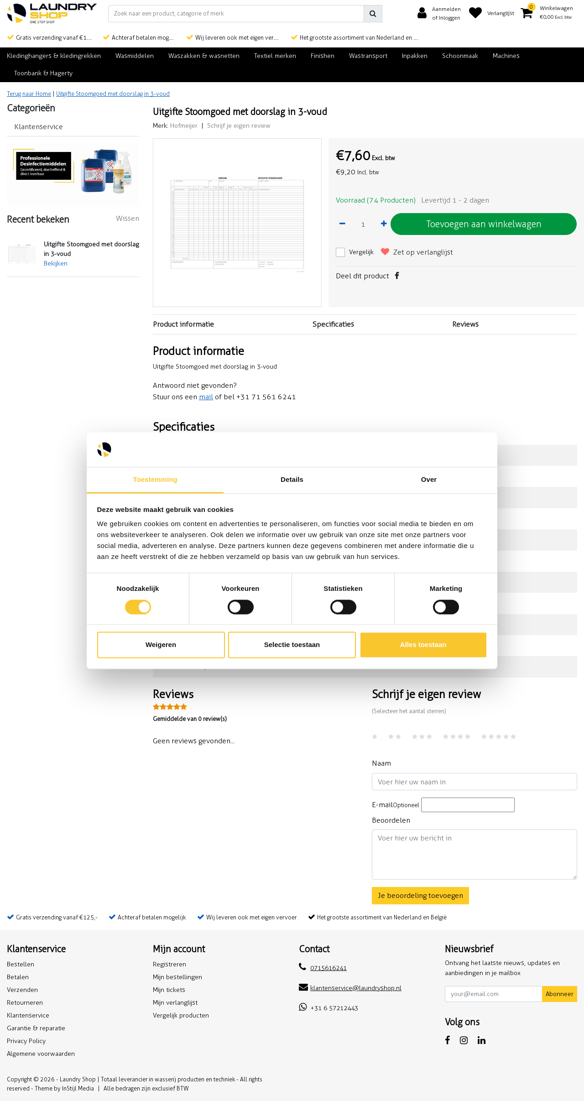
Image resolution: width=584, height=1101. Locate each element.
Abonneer (560, 994)
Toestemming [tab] (155, 480)
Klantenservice (28, 1015)
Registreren (169, 964)
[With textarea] (474, 855)
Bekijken (56, 263)
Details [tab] (292, 480)
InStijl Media (78, 1088)
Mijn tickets (169, 990)
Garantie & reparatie (36, 1028)
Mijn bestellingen (177, 977)
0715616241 (323, 968)
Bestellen (20, 964)
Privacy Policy (26, 1041)
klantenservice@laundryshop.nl (350, 988)
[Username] (474, 781)
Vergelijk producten (181, 1015)
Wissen (127, 218)
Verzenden (22, 990)
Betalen (18, 977)
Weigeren (161, 645)
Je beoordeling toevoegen (420, 895)
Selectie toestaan (292, 645)
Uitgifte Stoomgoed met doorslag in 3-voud (113, 93)
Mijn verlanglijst (175, 1003)
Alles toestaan (423, 645)
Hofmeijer (184, 126)
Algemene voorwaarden (41, 1054)
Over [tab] (429, 480)
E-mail (395, 804)
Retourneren (25, 1003)
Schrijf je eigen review (239, 126)
